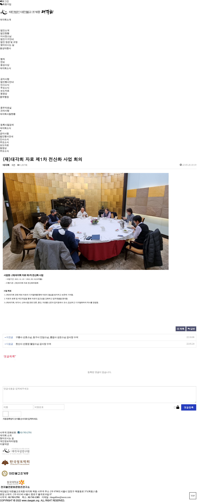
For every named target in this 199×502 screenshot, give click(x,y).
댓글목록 (9, 356)
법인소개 (4, 30)
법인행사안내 (7, 82)
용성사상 (4, 65)
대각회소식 (5, 68)
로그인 (5, 1)
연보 (2, 62)
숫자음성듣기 (24, 414)
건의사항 (4, 110)
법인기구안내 (7, 39)
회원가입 (6, 4)
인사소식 (4, 85)
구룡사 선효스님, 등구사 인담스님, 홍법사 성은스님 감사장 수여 (47, 337)
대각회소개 (5, 19)
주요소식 (4, 88)
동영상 (3, 93)
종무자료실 (5, 108)
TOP (193, 496)
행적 (2, 59)
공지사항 (4, 79)
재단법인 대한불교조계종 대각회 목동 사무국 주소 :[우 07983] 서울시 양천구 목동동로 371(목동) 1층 (49, 491)
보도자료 (4, 91)
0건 (13, 165)
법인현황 (4, 33)
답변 (191, 329)
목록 (180, 329)
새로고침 (30, 414)
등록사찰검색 (7, 125)
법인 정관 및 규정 (9, 42)
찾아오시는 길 (7, 45)
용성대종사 (5, 48)
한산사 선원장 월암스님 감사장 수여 (33, 344)
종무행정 (4, 97)
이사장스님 (5, 36)
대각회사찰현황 (7, 114)
